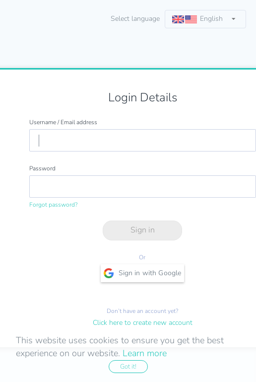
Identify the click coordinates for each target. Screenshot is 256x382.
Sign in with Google (143, 273)
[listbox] (205, 19)
